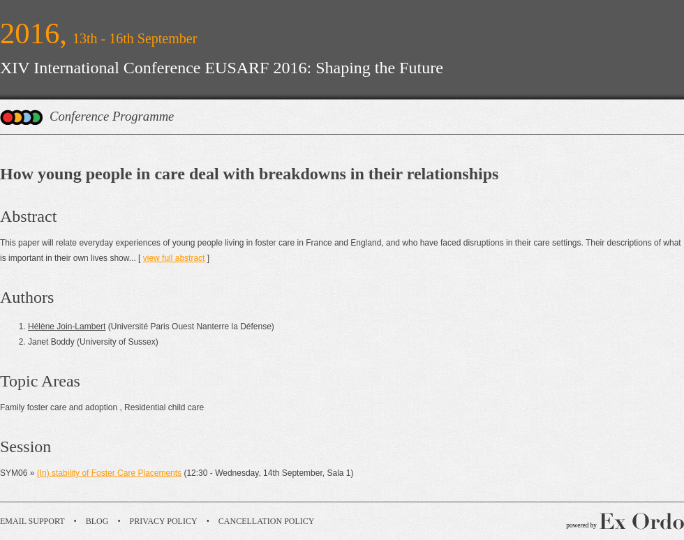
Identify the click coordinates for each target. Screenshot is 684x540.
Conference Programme (112, 116)
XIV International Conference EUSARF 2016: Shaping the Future (221, 68)
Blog (97, 521)
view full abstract (174, 258)
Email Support (32, 521)
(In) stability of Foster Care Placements (109, 473)
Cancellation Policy (266, 521)
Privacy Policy (164, 521)
